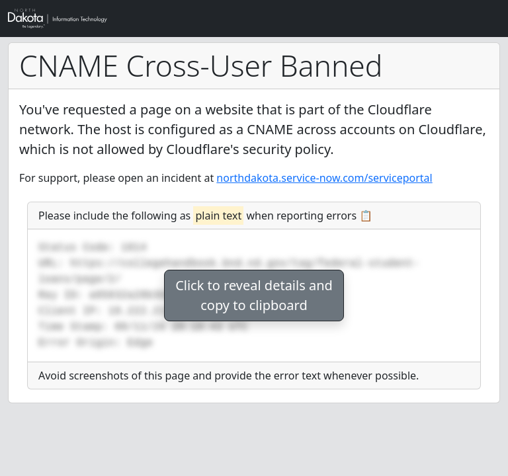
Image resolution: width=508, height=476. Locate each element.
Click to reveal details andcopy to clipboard (254, 295)
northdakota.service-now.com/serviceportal (324, 178)
